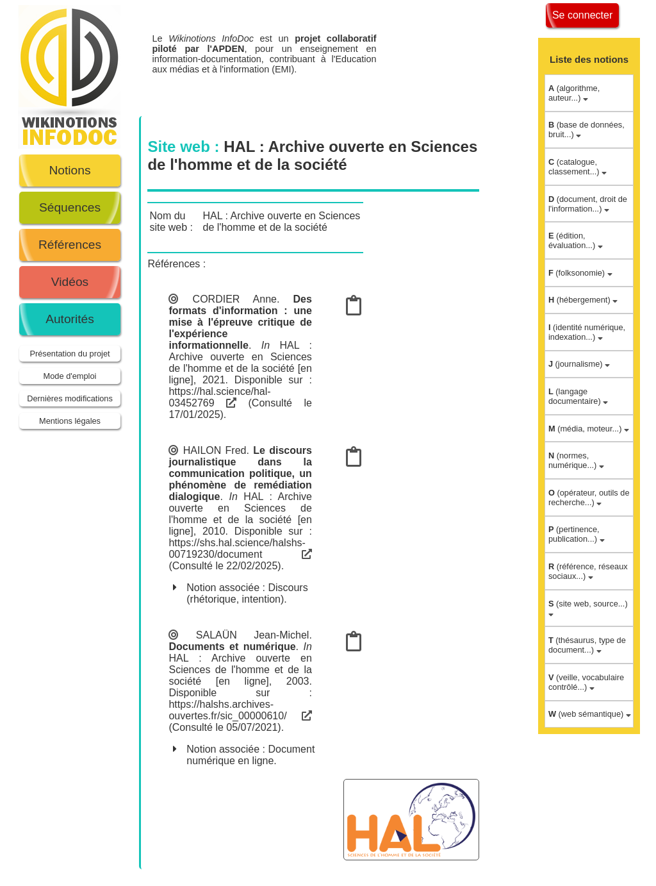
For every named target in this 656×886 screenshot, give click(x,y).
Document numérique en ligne (250, 755)
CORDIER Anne (235, 299)
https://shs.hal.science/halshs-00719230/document (239, 548)
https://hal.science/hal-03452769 (219, 397)
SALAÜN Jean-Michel (252, 635)
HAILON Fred (215, 450)
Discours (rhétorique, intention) (247, 593)
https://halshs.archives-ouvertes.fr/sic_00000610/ (239, 710)
